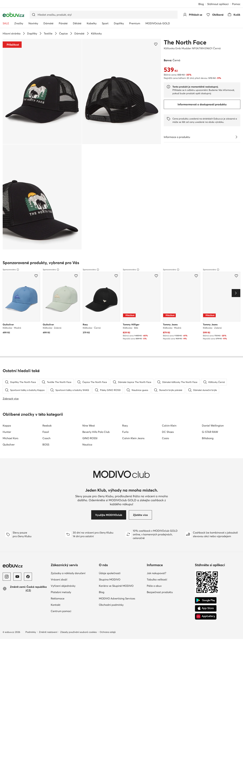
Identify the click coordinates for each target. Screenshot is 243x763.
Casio (165, 342)
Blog (201, 4)
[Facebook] (28, 481)
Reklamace (57, 502)
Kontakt (55, 508)
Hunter (7, 335)
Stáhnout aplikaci (218, 4)
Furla (125, 335)
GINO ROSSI (89, 342)
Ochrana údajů (108, 536)
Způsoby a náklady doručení (68, 477)
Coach (46, 342)
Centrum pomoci (61, 515)
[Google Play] (206, 504)
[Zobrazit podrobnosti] (236, 137)
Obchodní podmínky (111, 508)
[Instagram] (7, 481)
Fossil (45, 335)
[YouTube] (17, 481)
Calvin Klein (169, 329)
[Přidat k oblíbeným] (156, 44)
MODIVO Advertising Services (117, 502)
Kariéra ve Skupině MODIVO (116, 489)
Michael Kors (10, 342)
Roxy (125, 329)
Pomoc (236, 4)
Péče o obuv (154, 489)
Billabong (208, 342)
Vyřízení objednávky (63, 489)
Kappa (7, 329)
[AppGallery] (206, 520)
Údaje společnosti (110, 477)
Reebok (47, 329)
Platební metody (61, 496)
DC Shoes (168, 335)
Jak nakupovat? (156, 477)
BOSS (45, 348)
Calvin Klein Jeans (133, 342)
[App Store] (206, 512)
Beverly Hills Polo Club (96, 335)
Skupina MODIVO (109, 483)
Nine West (88, 329)
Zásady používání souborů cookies (78, 536)
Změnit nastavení (48, 536)
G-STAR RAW (210, 335)
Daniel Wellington (213, 329)
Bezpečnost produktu (160, 496)
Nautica (87, 348)
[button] (42, 91)
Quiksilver (9, 348)
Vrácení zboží (59, 483)
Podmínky (30, 536)
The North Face (185, 42)
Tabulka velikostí (157, 483)
